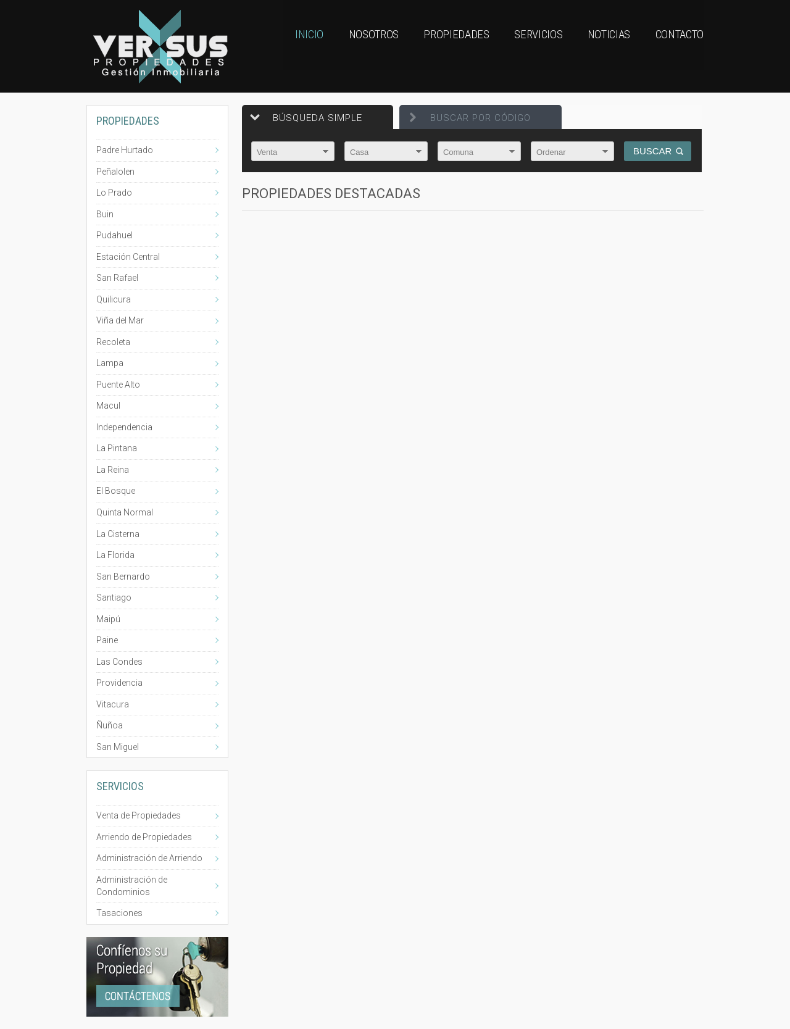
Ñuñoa (109, 725)
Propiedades (440, 46)
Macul (108, 405)
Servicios (526, 46)
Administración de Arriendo (149, 858)
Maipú (108, 619)
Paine (107, 640)
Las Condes (119, 662)
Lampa (109, 363)
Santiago (113, 597)
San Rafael (117, 278)
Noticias (601, 46)
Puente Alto (118, 385)
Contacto (678, 46)
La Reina (112, 470)
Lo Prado (114, 193)
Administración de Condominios (131, 886)
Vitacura (112, 704)
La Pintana (116, 448)
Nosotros (354, 46)
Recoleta (113, 342)
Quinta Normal (124, 512)
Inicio (284, 46)
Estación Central (128, 257)
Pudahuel (114, 235)
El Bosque (115, 491)
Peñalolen (115, 172)
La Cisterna (117, 534)
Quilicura (113, 299)
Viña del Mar (120, 320)
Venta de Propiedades (138, 815)
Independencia (124, 427)
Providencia (119, 683)
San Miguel (117, 747)
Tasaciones (119, 913)
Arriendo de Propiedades (144, 837)
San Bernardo (123, 576)
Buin (105, 214)
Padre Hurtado (124, 150)
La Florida (115, 555)
